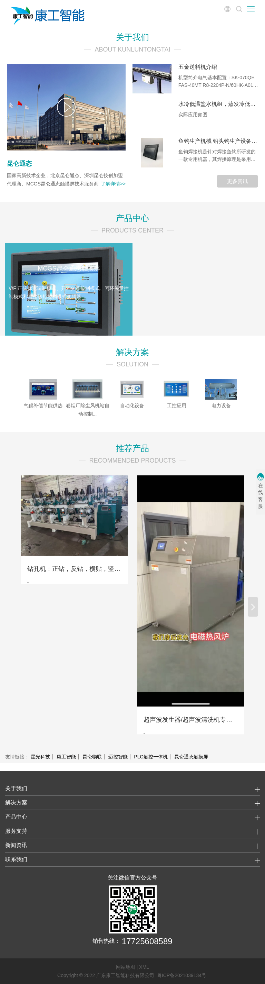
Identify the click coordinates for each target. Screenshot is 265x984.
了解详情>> (113, 183)
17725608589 (147, 941)
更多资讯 (237, 181)
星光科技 (40, 756)
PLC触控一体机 (150, 756)
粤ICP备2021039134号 (181, 975)
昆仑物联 (92, 756)
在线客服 (260, 496)
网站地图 (125, 967)
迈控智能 (118, 756)
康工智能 (66, 756)
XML (144, 967)
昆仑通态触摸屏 (191, 756)
